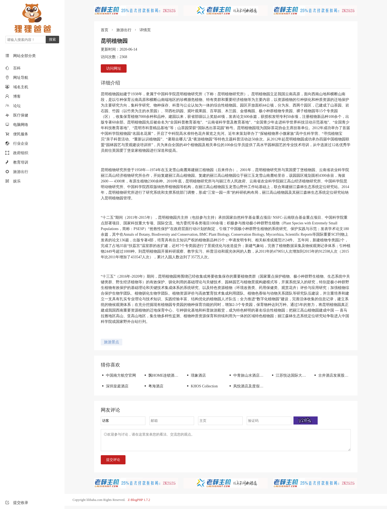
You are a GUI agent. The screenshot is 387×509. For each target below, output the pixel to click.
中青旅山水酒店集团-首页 (252, 375)
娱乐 (17, 181)
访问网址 (113, 68)
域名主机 (20, 87)
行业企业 (20, 144)
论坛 (17, 106)
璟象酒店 (196, 375)
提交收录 (16, 503)
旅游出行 (20, 172)
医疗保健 (20, 115)
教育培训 (20, 162)
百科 (17, 68)
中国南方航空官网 (118, 375)
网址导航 (20, 78)
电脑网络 (20, 125)
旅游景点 (111, 342)
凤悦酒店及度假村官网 (249, 386)
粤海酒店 (153, 386)
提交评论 (113, 463)
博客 (17, 96)
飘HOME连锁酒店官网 (164, 375)
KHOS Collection (202, 386)
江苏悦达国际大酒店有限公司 (298, 375)
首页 (104, 30)
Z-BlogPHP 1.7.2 (139, 503)
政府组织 (20, 153)
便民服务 (20, 134)
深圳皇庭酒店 (114, 386)
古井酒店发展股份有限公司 (338, 375)
